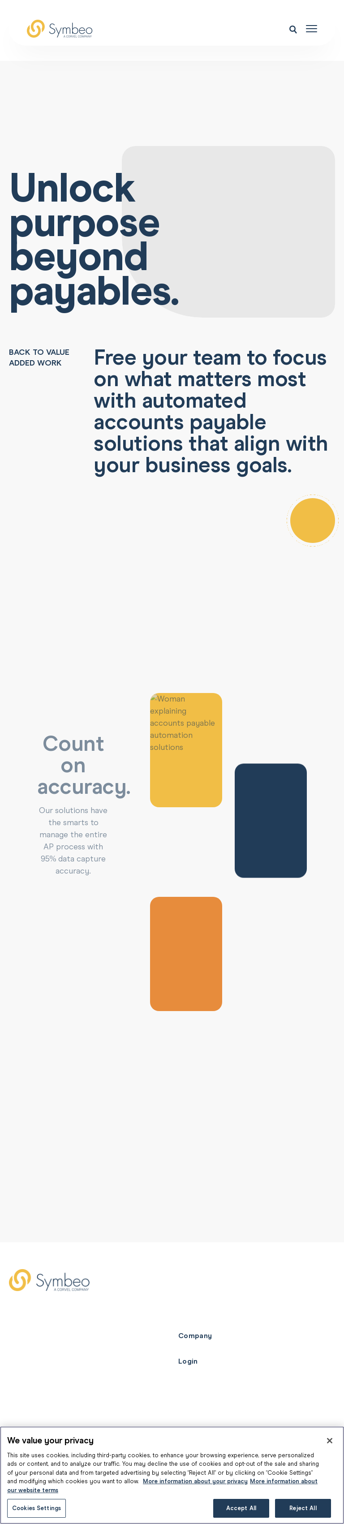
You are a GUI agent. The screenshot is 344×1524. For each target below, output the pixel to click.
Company (195, 1335)
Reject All (302, 1508)
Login (188, 1361)
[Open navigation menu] (311, 29)
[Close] (330, 1441)
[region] (172, 1475)
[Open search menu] (293, 29)
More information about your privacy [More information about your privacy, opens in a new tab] (195, 1481)
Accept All (241, 1508)
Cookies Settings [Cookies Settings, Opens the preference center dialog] (36, 1508)
